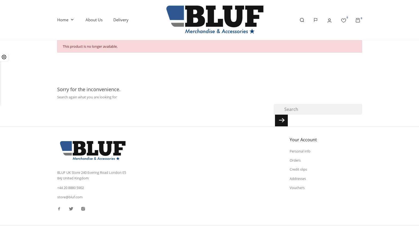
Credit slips (298, 169)
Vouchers (297, 187)
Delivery (121, 19)
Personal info (300, 151)
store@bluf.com (70, 197)
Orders (295, 160)
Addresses (298, 178)
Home (66, 20)
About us (94, 19)
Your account (303, 140)
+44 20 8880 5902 (70, 187)
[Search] (318, 109)
